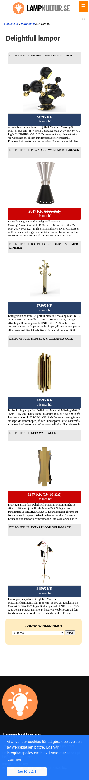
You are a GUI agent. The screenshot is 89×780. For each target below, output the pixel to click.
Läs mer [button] (14, 759)
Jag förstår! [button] (26, 771)
